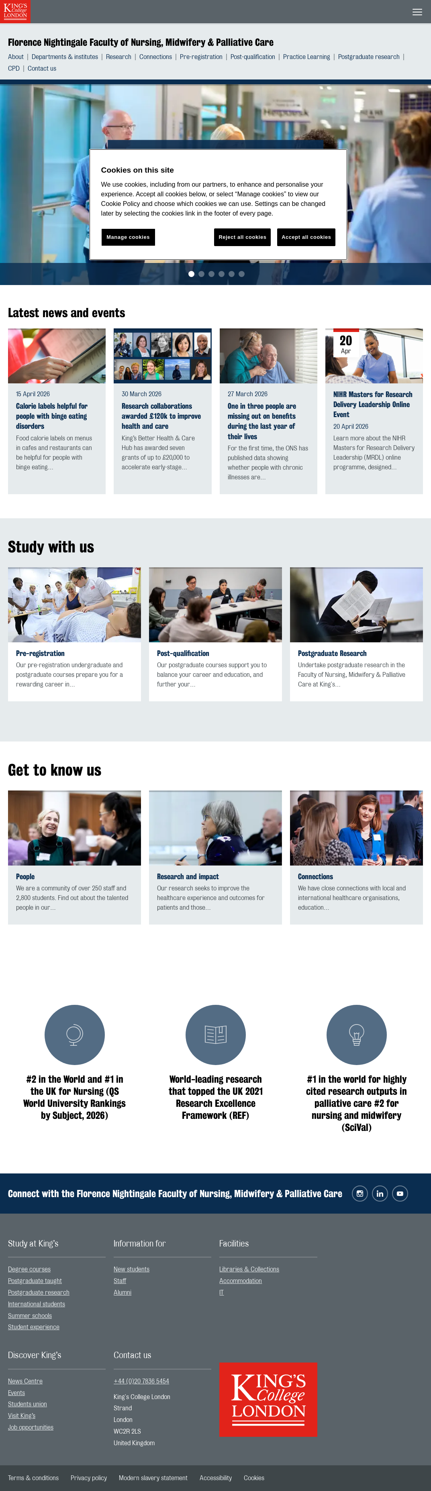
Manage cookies (128, 237)
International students (36, 1304)
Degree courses (29, 1269)
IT (221, 1292)
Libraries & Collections (249, 1269)
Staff (120, 1281)
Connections (155, 57)
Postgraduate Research (332, 653)
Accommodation (240, 1281)
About (16, 57)
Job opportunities (30, 1427)
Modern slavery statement (153, 1478)
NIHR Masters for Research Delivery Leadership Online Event (373, 404)
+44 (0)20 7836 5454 (141, 1381)
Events (16, 1393)
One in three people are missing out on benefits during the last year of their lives (262, 421)
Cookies (254, 1478)
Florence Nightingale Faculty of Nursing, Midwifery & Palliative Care (141, 42)
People (25, 877)
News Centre (25, 1381)
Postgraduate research (369, 57)
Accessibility (216, 1478)
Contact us (42, 68)
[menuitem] (20, 57)
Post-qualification (253, 57)
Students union (27, 1404)
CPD (14, 68)
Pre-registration (201, 57)
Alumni (122, 1292)
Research (118, 57)
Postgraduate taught (35, 1281)
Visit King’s (21, 1416)
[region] (218, 204)
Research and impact (188, 877)
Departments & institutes (65, 57)
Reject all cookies (242, 237)
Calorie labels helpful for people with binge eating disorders (52, 416)
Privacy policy (89, 1478)
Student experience (33, 1327)
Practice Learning (306, 57)
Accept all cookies (306, 237)
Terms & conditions (33, 1478)
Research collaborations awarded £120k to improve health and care (161, 416)
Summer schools (30, 1316)
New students (131, 1269)
